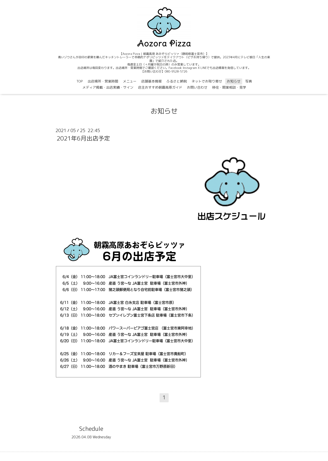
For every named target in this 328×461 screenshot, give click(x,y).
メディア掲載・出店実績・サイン (107, 87)
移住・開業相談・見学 (229, 87)
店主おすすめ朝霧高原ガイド (160, 87)
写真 (248, 81)
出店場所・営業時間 (103, 81)
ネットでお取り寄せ (207, 81)
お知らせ (233, 81)
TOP (80, 81)
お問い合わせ (197, 87)
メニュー (129, 81)
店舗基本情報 (151, 81)
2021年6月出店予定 (83, 138)
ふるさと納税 (176, 81)
